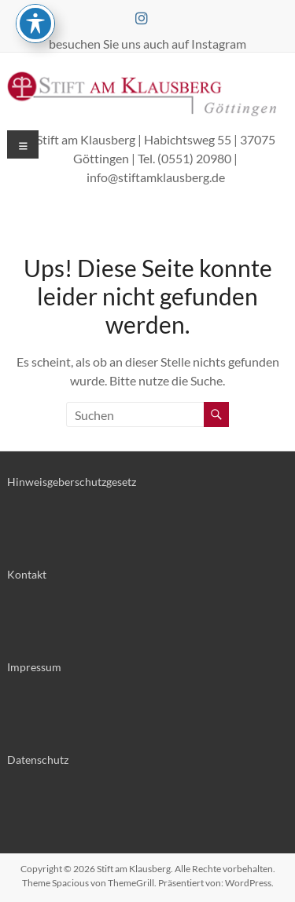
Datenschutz (37, 759)
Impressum (34, 667)
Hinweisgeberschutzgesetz (71, 481)
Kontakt (26, 574)
